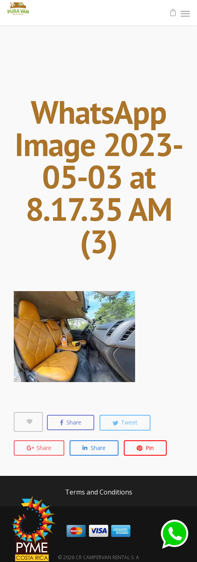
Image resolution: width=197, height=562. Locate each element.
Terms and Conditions (98, 492)
